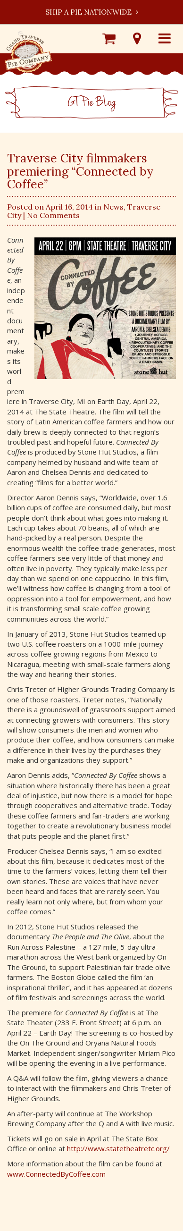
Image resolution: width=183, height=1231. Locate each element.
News (113, 206)
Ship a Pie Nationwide (91, 12)
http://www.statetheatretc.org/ (118, 1148)
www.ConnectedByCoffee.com (56, 1174)
